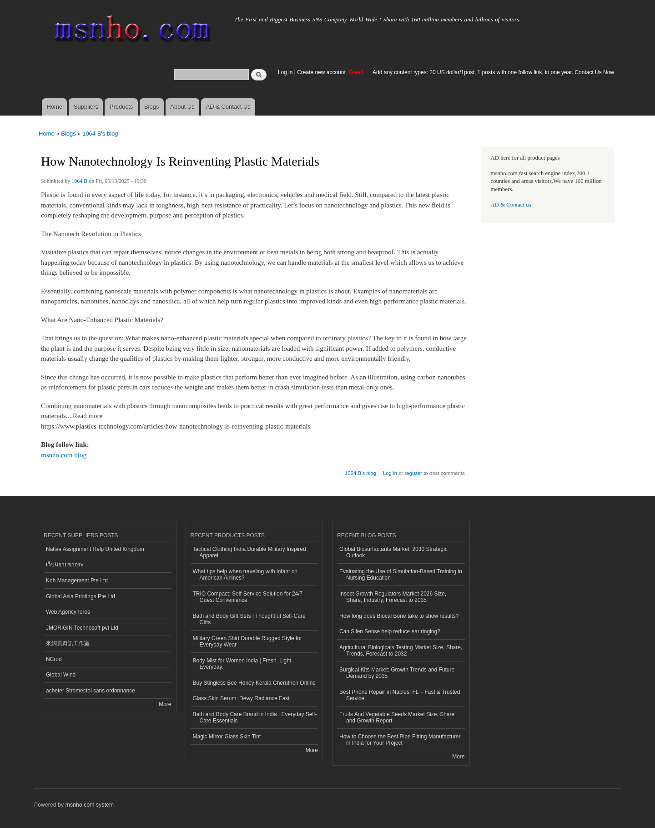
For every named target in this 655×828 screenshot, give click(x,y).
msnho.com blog (63, 455)
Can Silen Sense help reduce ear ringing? (389, 631)
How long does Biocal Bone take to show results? (398, 616)
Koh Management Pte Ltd (77, 580)
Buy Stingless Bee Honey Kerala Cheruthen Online (254, 683)
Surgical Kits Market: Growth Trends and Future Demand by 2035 (396, 672)
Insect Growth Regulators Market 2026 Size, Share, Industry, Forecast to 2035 (392, 597)
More (165, 704)
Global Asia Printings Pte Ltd (80, 596)
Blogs (151, 106)
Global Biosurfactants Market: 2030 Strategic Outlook (393, 552)
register (413, 473)
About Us (182, 106)
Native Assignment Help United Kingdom (95, 549)
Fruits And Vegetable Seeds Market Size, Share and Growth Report (396, 717)
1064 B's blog (100, 133)
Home (54, 106)
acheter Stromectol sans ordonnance (90, 690)
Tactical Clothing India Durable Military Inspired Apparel (249, 552)
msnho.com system (90, 805)
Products (121, 106)
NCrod (54, 659)
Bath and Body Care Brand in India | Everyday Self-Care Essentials (255, 717)
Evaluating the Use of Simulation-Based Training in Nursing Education (400, 574)
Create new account (322, 72)
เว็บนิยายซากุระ (64, 564)
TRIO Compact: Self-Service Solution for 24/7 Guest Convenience (248, 597)
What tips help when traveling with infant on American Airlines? (245, 574)
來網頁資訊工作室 (68, 643)
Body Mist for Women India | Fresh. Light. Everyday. (243, 663)
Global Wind (61, 674)
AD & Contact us (511, 205)
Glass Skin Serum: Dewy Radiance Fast (241, 698)
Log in (285, 72)
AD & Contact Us (228, 106)
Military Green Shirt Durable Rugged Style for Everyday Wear (247, 641)
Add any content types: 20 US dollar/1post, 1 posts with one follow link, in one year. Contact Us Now (493, 72)
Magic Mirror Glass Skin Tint (227, 736)
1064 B (79, 181)
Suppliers (86, 106)
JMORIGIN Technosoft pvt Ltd (82, 628)
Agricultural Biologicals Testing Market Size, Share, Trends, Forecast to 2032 (400, 650)
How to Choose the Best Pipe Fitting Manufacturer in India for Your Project (399, 739)
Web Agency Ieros (68, 612)
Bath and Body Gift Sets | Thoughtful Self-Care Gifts (249, 619)
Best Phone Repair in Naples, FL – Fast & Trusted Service (399, 695)
